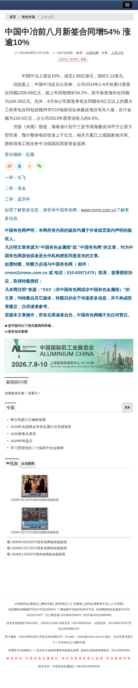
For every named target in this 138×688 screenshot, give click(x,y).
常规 (83, 59)
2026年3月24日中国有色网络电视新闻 (35, 500)
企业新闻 (27, 463)
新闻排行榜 (16, 382)
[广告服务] (76, 603)
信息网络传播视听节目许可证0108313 (32, 609)
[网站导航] (47, 603)
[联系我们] (61, 603)
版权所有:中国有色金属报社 (32, 658)
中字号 (74, 59)
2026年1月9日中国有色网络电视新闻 (36, 554)
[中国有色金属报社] (27, 603)
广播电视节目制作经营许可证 (75, 609)
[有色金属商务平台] (97, 603)
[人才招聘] (116, 603)
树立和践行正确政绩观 (28, 420)
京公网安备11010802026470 (63, 615)
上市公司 (117, 53)
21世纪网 (92, 53)
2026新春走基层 (23, 434)
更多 (127, 407)
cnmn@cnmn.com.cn (91, 636)
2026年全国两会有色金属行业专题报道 (41, 427)
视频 (12, 463)
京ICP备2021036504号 (97, 615)
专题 (10, 407)
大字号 (63, 59)
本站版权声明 (119, 658)
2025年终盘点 (21, 441)
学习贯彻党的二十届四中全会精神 (37, 448)
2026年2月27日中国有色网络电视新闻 (35, 532)
